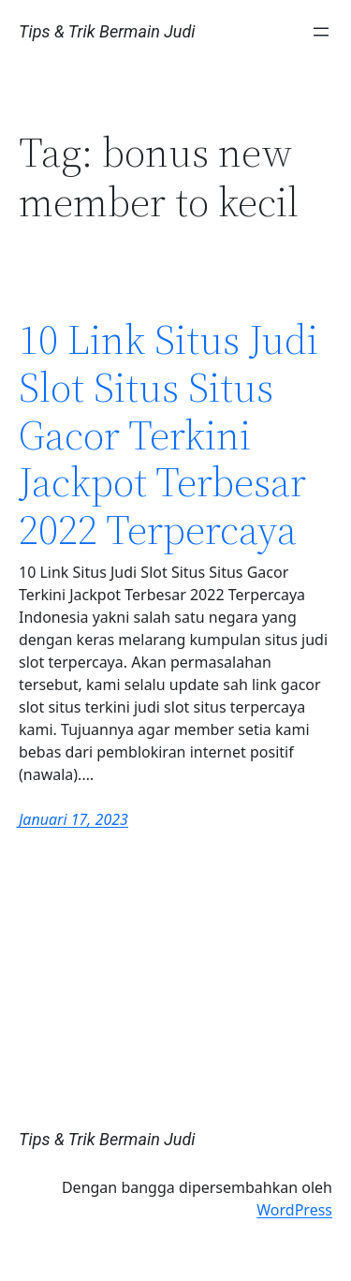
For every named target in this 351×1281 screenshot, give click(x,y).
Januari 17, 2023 (73, 819)
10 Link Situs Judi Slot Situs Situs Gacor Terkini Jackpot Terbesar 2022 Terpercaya (168, 435)
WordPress (294, 1210)
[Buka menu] (321, 32)
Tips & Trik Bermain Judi (107, 31)
